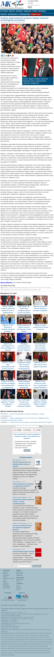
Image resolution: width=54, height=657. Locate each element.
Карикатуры (19, 575)
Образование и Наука (8, 578)
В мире (5, 577)
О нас (17, 585)
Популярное (6, 575)
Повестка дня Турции (20, 497)
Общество (27, 11)
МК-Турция (4, 11)
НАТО (30, 287)
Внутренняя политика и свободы (25, 441)
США (16, 290)
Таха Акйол (16, 482)
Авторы (18, 581)
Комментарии (36, 14)
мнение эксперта (32, 290)
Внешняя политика (21, 447)
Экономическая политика (23, 445)
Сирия (20, 290)
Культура (4, 14)
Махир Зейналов (6, 282)
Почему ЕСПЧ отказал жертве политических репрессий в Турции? (31, 422)
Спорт (4, 580)
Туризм (34, 11)
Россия (12, 290)
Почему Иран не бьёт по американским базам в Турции (22, 464)
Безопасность (13, 14)
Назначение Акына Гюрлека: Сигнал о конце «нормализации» (23, 501)
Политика (19, 11)
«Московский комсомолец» (41, 608)
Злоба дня (5, 584)
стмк (39, 290)
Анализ (5, 581)
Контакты (18, 586)
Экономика (42, 11)
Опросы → (37, 453)
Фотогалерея (6, 586)
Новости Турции (37, 287)
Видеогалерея (6, 587)
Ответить (27, 450)
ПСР (44, 287)
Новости (12, 11)
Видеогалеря (19, 573)
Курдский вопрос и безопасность (25, 443)
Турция (24, 290)
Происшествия (24, 14)
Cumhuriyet (16, 549)
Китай (11, 287)
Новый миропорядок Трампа (23, 551)
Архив (17, 589)
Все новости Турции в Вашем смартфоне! (13, 605)
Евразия (5, 572)
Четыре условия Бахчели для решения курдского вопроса (22, 527)
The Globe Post (6, 285)
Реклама (18, 588)
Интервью (5, 583)
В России (5, 573)
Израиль (6, 287)
